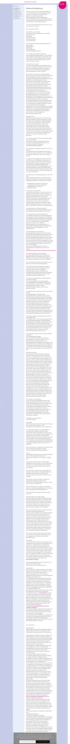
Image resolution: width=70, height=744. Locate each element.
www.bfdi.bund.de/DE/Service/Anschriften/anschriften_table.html (41, 250)
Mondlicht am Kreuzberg (16, 9)
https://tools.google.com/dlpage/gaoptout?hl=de (37, 696)
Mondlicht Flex (17, 16)
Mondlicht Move (17, 14)
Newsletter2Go (42, 593)
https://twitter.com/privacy (32, 559)
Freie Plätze (16, 18)
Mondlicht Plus (17, 12)
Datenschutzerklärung (44, 738)
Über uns (15, 6)
